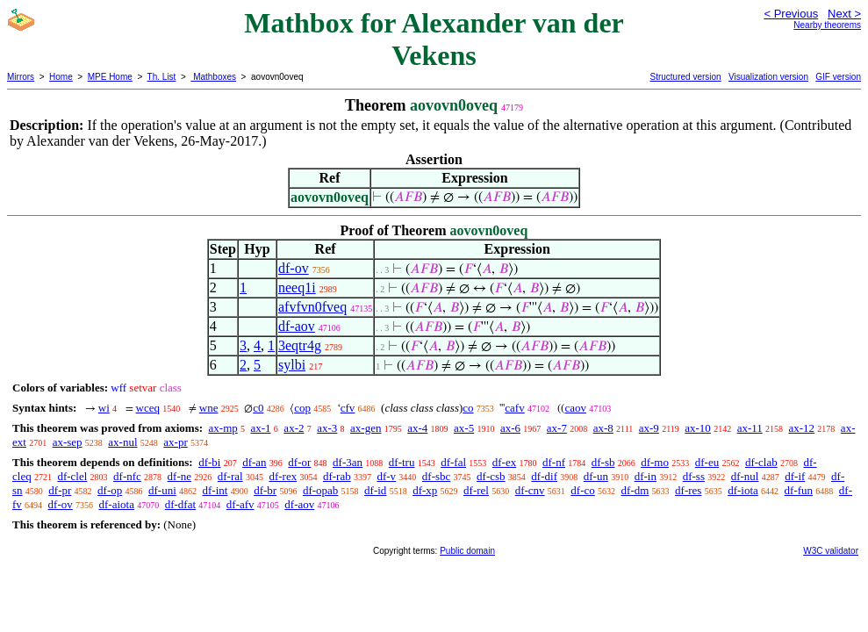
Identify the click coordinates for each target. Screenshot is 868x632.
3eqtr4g (299, 345)
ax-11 (750, 427)
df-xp (424, 490)
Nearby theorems (827, 25)
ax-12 (802, 427)
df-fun (799, 490)
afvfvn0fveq (312, 306)
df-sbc (436, 476)
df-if (795, 476)
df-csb (491, 476)
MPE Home (110, 77)
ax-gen (365, 427)
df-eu (707, 462)
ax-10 (698, 427)
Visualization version (768, 77)
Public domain (467, 551)
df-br (265, 490)
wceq (148, 407)
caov (575, 407)
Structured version (685, 77)
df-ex (504, 462)
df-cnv (530, 490)
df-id (375, 490)
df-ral (230, 476)
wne (209, 407)
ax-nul (122, 442)
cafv (514, 407)
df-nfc (127, 476)
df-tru (402, 462)
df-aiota (116, 504)
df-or (299, 462)
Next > (844, 13)
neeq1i (297, 287)
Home (61, 77)
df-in (645, 476)
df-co (582, 490)
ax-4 (417, 427)
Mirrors (20, 77)
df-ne (179, 476)
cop (302, 407)
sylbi (291, 364)
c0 (258, 407)
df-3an (347, 462)
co (468, 407)
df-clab (761, 462)
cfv (348, 407)
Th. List (161, 77)
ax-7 (557, 427)
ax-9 (649, 427)
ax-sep (67, 442)
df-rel (476, 490)
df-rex (283, 476)
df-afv (240, 504)
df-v (386, 476)
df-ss (694, 476)
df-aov (296, 326)
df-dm (635, 490)
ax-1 (261, 427)
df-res (688, 490)
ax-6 (510, 427)
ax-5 (464, 427)
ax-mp (223, 427)
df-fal (453, 462)
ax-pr (175, 442)
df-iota (743, 490)
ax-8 (603, 427)
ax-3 (327, 427)
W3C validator (830, 551)
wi (104, 407)
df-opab (320, 490)
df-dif (544, 476)
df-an (254, 462)
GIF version (838, 77)
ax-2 (293, 427)
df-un (596, 476)
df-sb (603, 462)
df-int (215, 490)
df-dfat (180, 504)
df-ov (293, 268)
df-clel (72, 476)
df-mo (655, 462)
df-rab (337, 476)
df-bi (209, 462)
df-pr (59, 490)
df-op (109, 490)
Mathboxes (213, 77)
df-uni (162, 490)
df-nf (553, 462)
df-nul (745, 476)
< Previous (791, 13)
